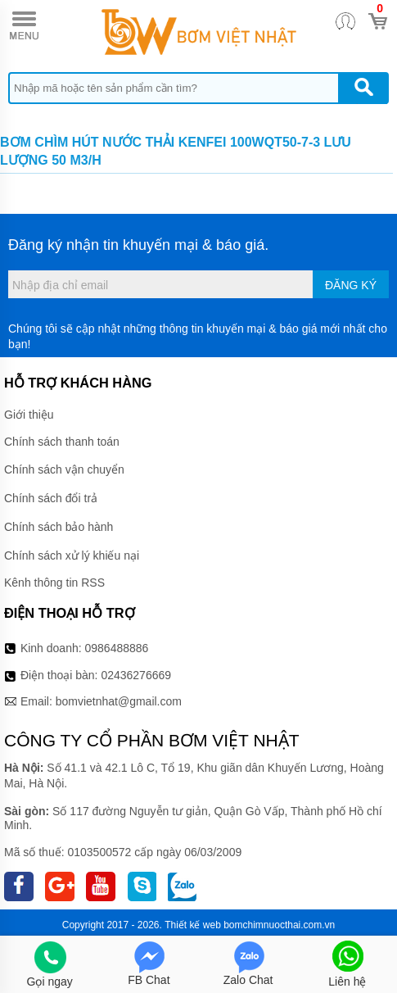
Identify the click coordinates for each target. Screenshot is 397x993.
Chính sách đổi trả (50, 498)
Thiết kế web (193, 925)
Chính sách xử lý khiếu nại (71, 555)
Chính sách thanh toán (62, 441)
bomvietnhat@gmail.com (119, 701)
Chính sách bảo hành (58, 526)
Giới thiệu (29, 414)
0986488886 (117, 648)
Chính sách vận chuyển (64, 469)
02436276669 (136, 675)
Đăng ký (351, 285)
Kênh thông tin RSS (54, 582)
